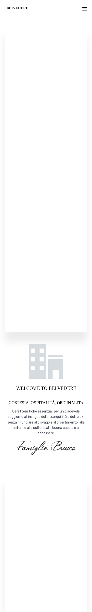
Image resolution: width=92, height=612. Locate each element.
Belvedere (17, 8)
